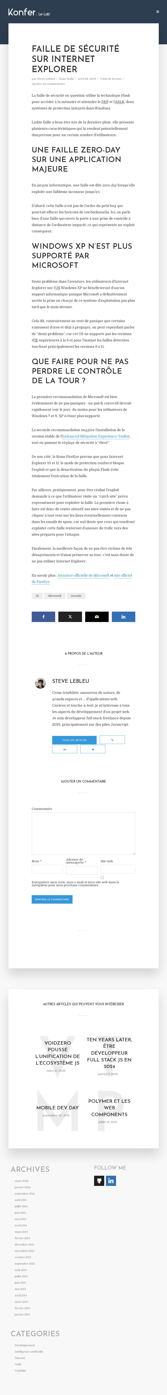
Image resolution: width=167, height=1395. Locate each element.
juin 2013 (20, 1274)
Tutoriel (20, 1350)
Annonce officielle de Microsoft (83, 575)
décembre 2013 (24, 1236)
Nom (36, 851)
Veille (70, 78)
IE (37, 595)
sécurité (76, 595)
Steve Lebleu (46, 78)
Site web (107, 851)
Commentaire (42, 799)
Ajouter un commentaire (48, 83)
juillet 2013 (21, 1268)
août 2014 (21, 1192)
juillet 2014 (21, 1198)
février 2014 (22, 1230)
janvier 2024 (22, 1179)
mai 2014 (20, 1211)
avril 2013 (21, 1287)
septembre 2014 (25, 1185)
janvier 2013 (22, 1306)
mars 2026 (22, 1173)
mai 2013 (20, 1281)
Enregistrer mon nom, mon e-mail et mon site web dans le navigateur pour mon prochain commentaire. (75, 874)
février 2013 (22, 1300)
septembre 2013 (25, 1255)
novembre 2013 (24, 1243)
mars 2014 (21, 1224)
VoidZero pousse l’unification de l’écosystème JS (57, 1044)
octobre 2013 (23, 1249)
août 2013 (21, 1262)
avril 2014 (21, 1217)
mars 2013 (21, 1294)
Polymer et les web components (109, 1100)
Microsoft (54, 595)
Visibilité (20, 1362)
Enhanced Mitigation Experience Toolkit (95, 436)
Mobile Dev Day (58, 1100)
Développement (25, 1337)
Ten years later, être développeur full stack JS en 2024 (109, 1044)
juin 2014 (20, 1205)
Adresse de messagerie (76, 852)
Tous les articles (69, 740)
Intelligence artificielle (29, 1343)
